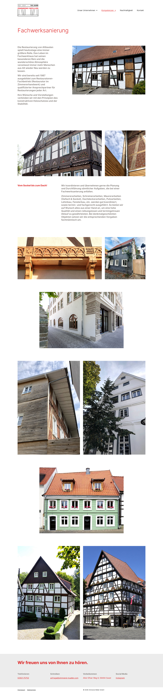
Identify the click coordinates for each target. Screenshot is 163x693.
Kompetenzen (107, 10)
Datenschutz (31, 690)
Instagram (120, 678)
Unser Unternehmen (86, 10)
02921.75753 (23, 678)
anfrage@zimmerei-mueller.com (64, 678)
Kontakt (140, 10)
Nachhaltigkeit (126, 10)
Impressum (21, 690)
